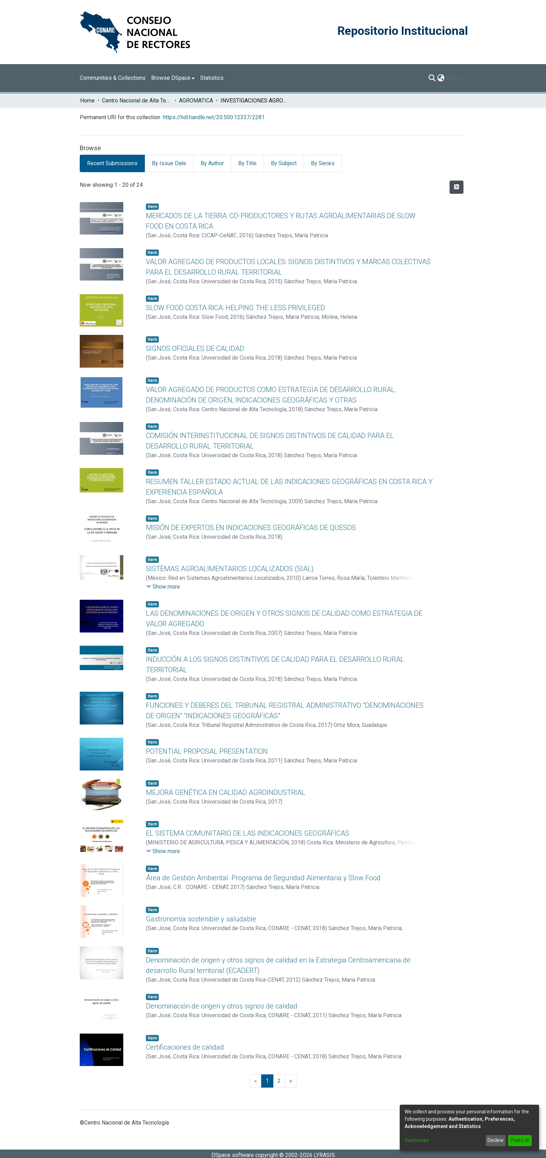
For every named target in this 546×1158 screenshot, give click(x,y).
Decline (496, 1140)
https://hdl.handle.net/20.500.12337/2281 (214, 117)
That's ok (520, 1140)
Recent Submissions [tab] (112, 163)
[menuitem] (173, 78)
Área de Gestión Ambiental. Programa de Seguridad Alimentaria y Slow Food (263, 878)
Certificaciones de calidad (185, 1047)
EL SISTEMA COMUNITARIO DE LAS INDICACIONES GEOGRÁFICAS (247, 833)
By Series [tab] (323, 163)
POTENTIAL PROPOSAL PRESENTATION (207, 751)
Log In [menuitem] (453, 78)
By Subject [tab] (284, 163)
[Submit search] (432, 78)
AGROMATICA (196, 100)
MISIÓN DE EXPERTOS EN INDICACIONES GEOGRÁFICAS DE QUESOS (251, 527)
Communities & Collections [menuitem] (113, 78)
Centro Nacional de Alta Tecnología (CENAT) (137, 100)
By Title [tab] (247, 163)
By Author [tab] (212, 163)
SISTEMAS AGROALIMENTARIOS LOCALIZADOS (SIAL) (230, 569)
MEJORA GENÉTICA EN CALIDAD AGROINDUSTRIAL (225, 792)
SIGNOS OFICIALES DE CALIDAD (195, 348)
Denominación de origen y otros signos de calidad (221, 1006)
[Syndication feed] (456, 187)
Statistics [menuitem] (212, 78)
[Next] (291, 1081)
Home (87, 100)
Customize (417, 1140)
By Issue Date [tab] (169, 163)
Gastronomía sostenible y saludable (201, 919)
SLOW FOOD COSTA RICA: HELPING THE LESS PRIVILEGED (235, 308)
